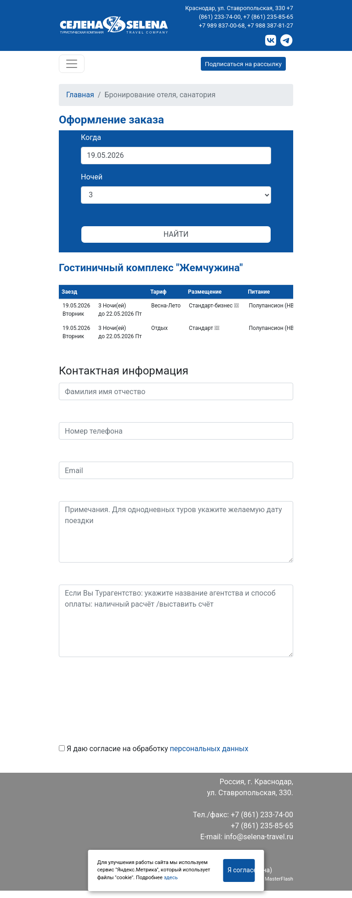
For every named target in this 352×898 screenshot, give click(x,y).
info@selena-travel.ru (258, 836)
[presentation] (129, 697)
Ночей (91, 177)
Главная (80, 94)
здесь (170, 878)
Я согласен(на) (241, 870)
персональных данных (209, 748)
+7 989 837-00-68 (222, 25)
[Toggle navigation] (72, 64)
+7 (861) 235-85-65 (268, 16)
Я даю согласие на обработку (153, 748)
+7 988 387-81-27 (270, 25)
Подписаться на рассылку (243, 63)
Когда (91, 137)
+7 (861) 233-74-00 (262, 814)
